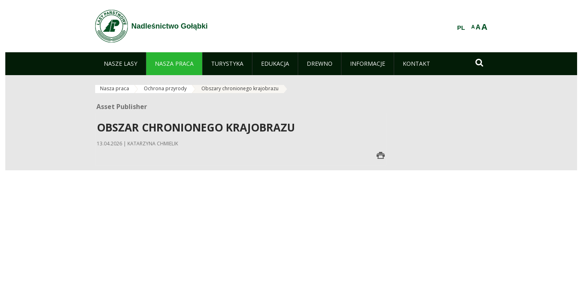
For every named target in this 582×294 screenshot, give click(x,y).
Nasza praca (114, 88)
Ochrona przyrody (165, 88)
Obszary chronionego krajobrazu (240, 88)
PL (461, 27)
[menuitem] (120, 63)
